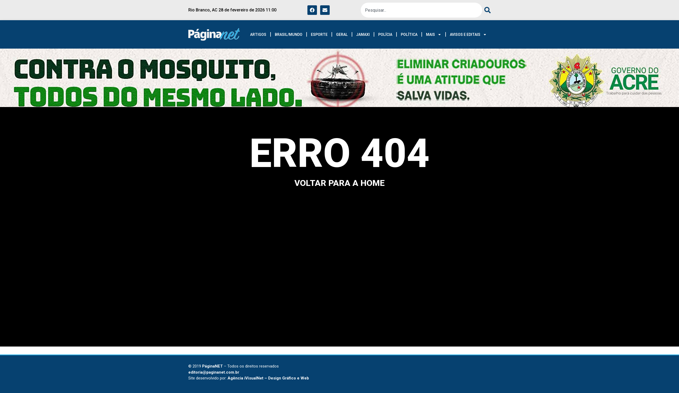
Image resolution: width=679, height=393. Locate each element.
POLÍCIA (385, 34)
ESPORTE (319, 34)
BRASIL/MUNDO (288, 34)
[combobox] (421, 10)
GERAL (342, 34)
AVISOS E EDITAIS (468, 34)
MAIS (433, 34)
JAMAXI (363, 34)
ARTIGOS (258, 34)
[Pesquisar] (486, 10)
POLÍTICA (409, 34)
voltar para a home (339, 183)
